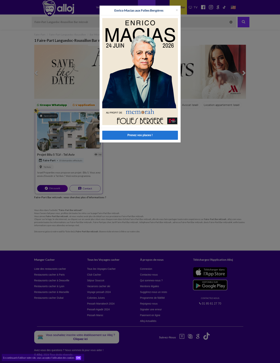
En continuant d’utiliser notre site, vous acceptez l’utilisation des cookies (38, 357)
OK (79, 357)
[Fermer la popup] (177, 10)
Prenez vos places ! (140, 135)
